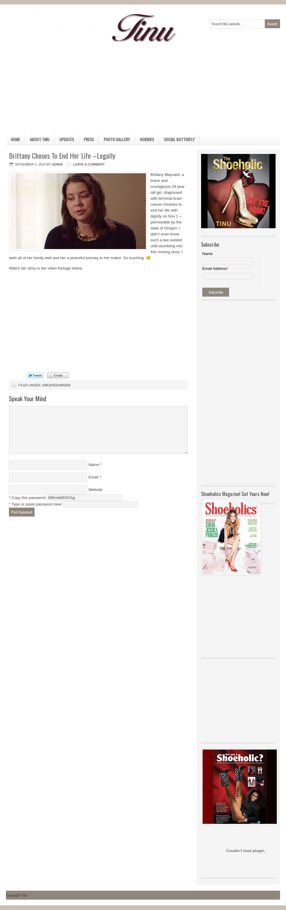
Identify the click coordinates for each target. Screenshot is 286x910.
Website (95, 489)
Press (89, 139)
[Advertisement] (131, 92)
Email (93, 477)
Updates (66, 139)
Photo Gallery (117, 139)
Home (15, 139)
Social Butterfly (179, 139)
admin (57, 164)
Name (93, 464)
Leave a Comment (89, 164)
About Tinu (39, 139)
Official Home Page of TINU (50, 28)
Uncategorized (56, 385)
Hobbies (147, 139)
